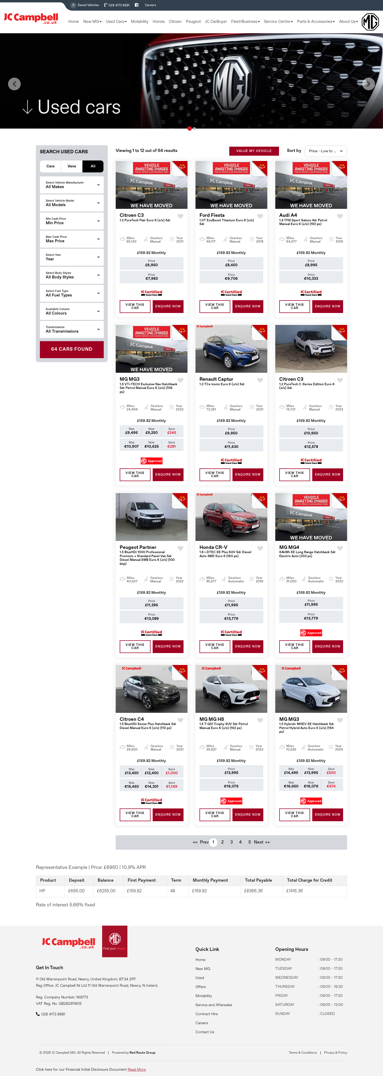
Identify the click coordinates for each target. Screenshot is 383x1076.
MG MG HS (228, 729)
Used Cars (115, 22)
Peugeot (193, 22)
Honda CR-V (228, 557)
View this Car (135, 312)
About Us (347, 22)
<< (195, 848)
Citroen (175, 22)
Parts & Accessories (314, 22)
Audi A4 (308, 225)
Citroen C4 (148, 729)
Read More (137, 1069)
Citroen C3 (145, 223)
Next (258, 848)
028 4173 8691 (119, 5)
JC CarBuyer (216, 22)
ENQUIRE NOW (168, 312)
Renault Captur (222, 387)
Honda (159, 22)
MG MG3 (148, 391)
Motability (139, 22)
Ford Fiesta (228, 225)
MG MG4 (308, 557)
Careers (150, 5)
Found (72, 349)
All (93, 166)
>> (267, 848)
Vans (72, 166)
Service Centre (277, 22)
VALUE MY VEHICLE (254, 156)
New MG (91, 22)
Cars (51, 166)
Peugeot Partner (148, 561)
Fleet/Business (244, 22)
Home (73, 22)
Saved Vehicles (88, 5)
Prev (204, 848)
